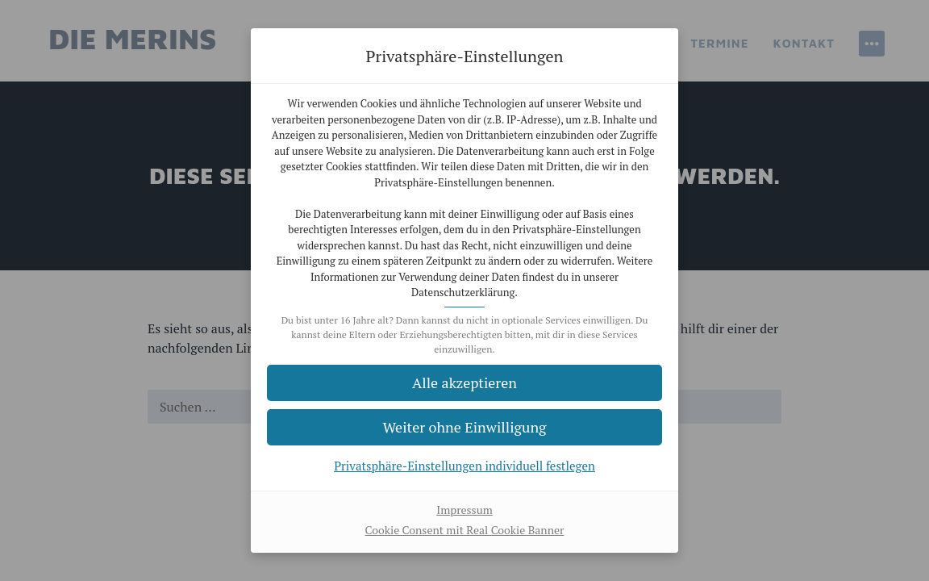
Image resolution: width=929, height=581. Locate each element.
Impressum (464, 509)
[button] (464, 427)
